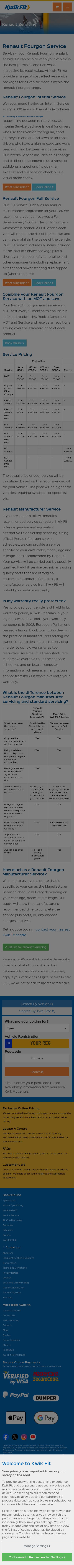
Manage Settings (37, 1546)
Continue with (37, 1557)
